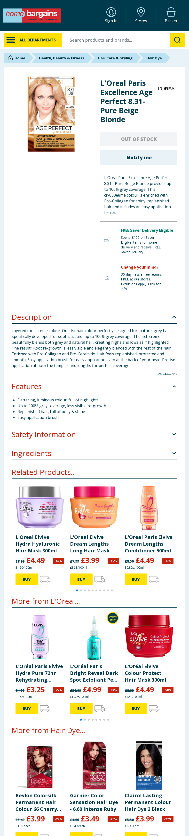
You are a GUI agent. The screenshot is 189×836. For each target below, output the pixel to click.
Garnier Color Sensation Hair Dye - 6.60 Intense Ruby (94, 802)
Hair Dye (154, 58)
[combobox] (125, 40)
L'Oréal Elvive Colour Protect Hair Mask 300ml (145, 673)
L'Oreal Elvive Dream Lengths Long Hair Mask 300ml (90, 544)
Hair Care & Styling (115, 58)
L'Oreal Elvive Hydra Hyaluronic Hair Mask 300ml (38, 544)
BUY (27, 579)
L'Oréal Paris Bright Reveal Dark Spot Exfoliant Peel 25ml (94, 673)
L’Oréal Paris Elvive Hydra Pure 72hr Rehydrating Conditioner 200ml (39, 673)
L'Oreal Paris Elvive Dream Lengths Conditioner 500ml (149, 544)
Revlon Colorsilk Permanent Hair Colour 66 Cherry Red (36, 802)
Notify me (139, 157)
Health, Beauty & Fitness (61, 58)
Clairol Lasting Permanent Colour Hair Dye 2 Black (148, 802)
